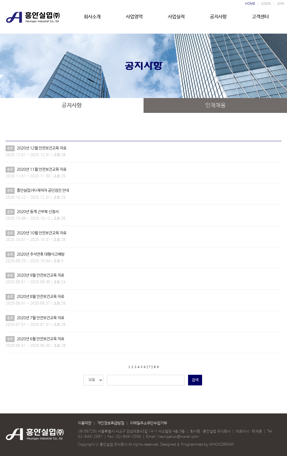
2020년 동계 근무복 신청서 (38, 212)
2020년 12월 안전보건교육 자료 (41, 148)
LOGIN (266, 4)
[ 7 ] (149, 367)
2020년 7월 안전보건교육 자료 (40, 318)
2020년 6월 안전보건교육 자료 (40, 339)
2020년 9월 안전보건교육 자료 (40, 275)
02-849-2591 (90, 437)
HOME (250, 4)
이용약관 (84, 423)
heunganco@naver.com (178, 437)
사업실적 (176, 19)
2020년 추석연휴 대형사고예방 (40, 254)
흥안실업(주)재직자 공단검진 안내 (43, 190)
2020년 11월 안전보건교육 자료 (41, 169)
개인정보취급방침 (110, 423)
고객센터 (260, 19)
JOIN (280, 4)
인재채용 (215, 105)
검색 (195, 380)
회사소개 (92, 19)
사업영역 (134, 19)
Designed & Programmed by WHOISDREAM (196, 445)
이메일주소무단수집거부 (148, 423)
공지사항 (218, 19)
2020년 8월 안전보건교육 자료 (40, 296)
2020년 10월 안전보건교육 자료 (41, 233)
